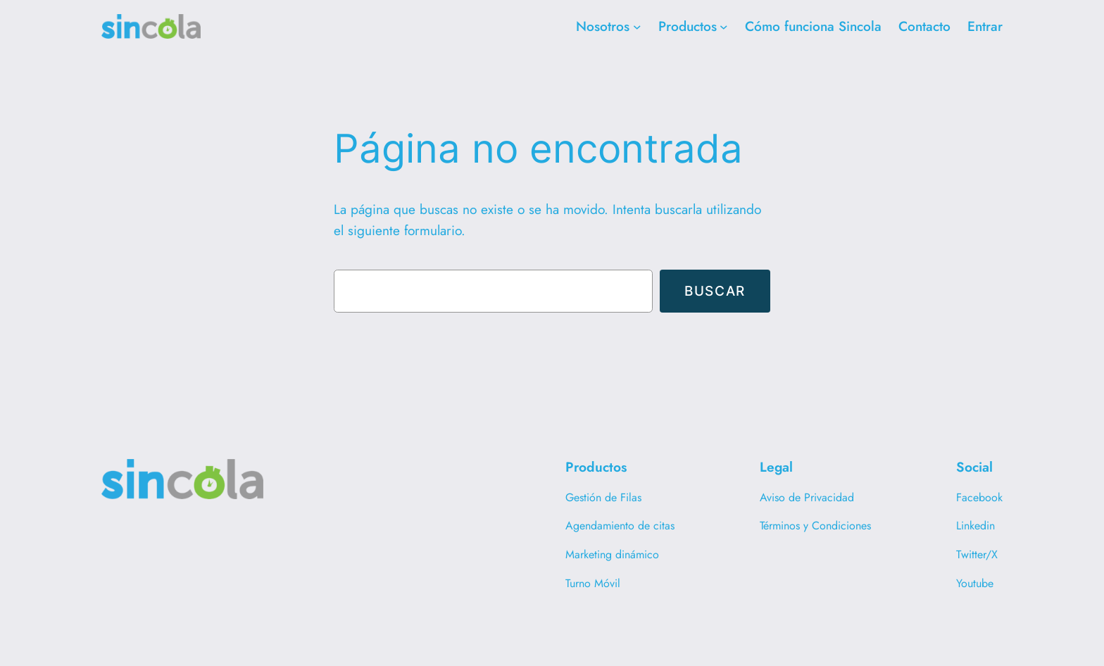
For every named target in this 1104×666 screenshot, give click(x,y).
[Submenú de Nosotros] (637, 27)
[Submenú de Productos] (724, 27)
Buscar (715, 290)
